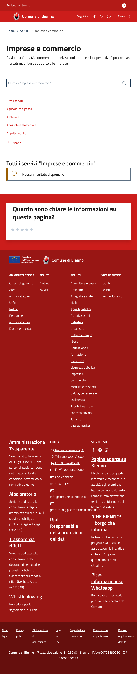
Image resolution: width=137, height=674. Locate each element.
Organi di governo (21, 283)
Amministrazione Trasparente (27, 445)
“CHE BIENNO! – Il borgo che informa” (108, 523)
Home (10, 30)
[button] (14, 143)
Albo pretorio (22, 494)
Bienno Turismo (111, 296)
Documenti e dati (20, 328)
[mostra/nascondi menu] (7, 16)
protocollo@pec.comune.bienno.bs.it (68, 506)
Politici (13, 309)
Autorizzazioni (80, 315)
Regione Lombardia (18, 5)
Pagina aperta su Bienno (108, 462)
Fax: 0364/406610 (65, 463)
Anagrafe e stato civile (82, 299)
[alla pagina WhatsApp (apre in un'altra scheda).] (107, 16)
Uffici (12, 302)
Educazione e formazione (80, 351)
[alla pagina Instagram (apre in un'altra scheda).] (100, 16)
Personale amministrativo (19, 318)
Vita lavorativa (80, 425)
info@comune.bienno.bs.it (68, 494)
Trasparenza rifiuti (22, 542)
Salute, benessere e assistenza (84, 396)
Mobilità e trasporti (83, 386)
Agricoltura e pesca (83, 283)
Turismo (76, 419)
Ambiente (77, 289)
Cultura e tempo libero (81, 338)
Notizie (44, 283)
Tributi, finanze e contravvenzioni (82, 409)
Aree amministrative (19, 293)
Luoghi (106, 283)
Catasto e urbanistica (78, 325)
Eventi (105, 289)
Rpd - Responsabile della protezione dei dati (67, 529)
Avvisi (44, 289)
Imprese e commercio (78, 377)
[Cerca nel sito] (128, 16)
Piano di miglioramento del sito (126, 636)
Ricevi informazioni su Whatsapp (107, 581)
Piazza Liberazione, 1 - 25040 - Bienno (68, 450)
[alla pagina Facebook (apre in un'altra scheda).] (93, 16)
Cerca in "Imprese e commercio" (29, 83)
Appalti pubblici (81, 309)
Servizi (24, 30)
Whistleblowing (25, 596)
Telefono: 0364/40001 (67, 456)
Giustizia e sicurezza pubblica (83, 364)
